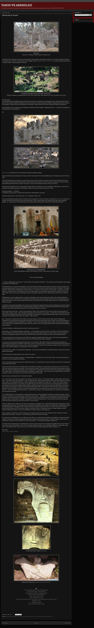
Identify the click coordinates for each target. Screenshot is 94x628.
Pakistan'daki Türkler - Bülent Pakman (36, 591)
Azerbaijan (44, 550)
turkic (41, 616)
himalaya (10, 616)
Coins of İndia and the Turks (36, 597)
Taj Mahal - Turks (36, 600)
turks (46, 616)
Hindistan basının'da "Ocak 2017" (45, 61)
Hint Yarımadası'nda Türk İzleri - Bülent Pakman (36, 590)
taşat (39, 616)
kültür (28, 616)
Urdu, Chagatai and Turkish (36, 596)
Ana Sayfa (36, 623)
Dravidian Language (36, 602)
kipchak (25, 616)
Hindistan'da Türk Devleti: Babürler (36, 594)
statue (34, 616)
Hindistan (14, 616)
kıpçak (22, 616)
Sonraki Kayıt (5, 623)
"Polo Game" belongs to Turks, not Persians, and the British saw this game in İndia (36, 599)
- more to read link (10, 431)
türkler (51, 616)
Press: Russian (6, 172)
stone (37, 616)
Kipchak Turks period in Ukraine (42, 582)
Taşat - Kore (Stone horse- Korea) (36, 603)
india (20, 616)
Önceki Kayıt (67, 623)
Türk (49, 616)
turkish (44, 616)
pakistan (31, 616)
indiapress (60, 199)
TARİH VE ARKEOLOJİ (16, 5)
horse (17, 616)
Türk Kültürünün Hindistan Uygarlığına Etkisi (36, 593)
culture (7, 616)
